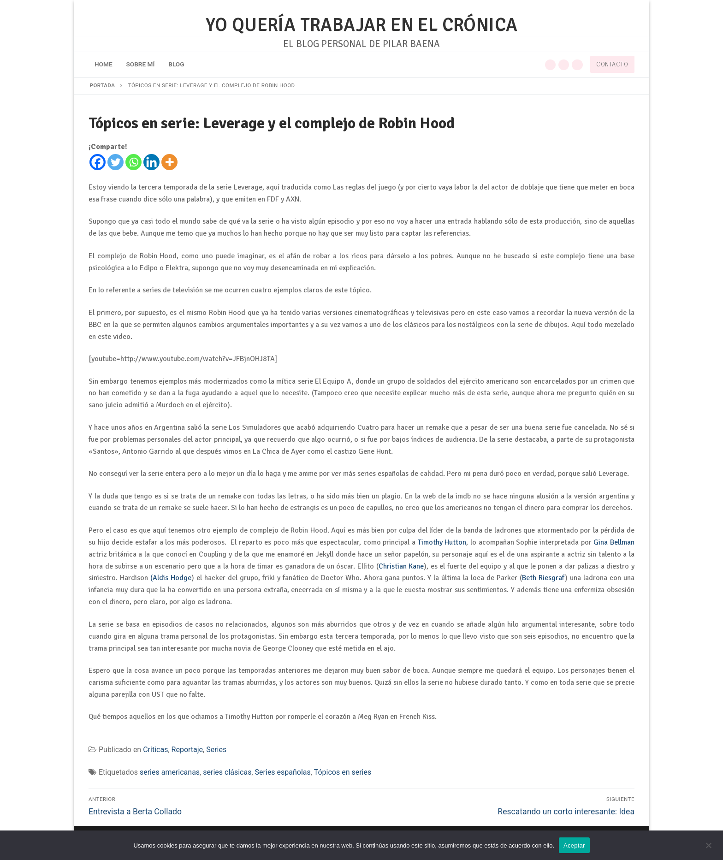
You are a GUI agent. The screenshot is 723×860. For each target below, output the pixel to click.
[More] (169, 162)
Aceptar (574, 845)
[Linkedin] (151, 162)
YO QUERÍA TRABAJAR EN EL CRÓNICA (362, 25)
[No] (708, 848)
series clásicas (227, 772)
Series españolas (283, 772)
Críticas (155, 749)
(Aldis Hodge (170, 577)
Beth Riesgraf (543, 577)
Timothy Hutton (442, 542)
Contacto (612, 64)
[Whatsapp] (133, 162)
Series (216, 749)
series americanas (170, 772)
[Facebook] (97, 162)
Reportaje (187, 749)
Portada (102, 85)
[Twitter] (115, 162)
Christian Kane (401, 566)
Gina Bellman (613, 542)
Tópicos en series (343, 772)
